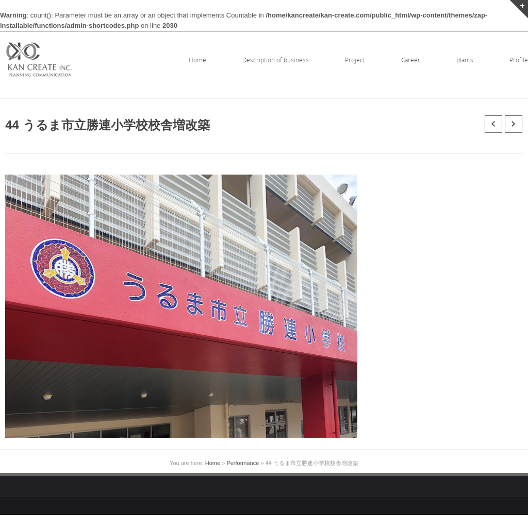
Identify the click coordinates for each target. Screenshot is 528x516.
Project (355, 60)
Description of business (275, 60)
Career (410, 60)
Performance (242, 463)
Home (197, 60)
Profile (518, 60)
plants (464, 60)
